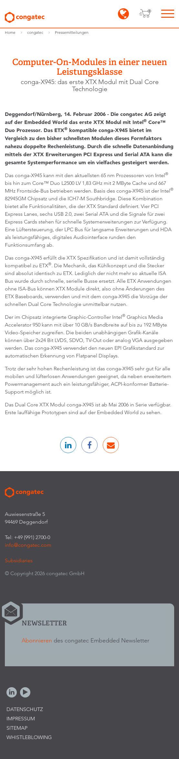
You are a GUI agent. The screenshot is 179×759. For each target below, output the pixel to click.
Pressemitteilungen (72, 32)
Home (10, 32)
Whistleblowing (29, 737)
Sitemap (16, 728)
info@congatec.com (28, 545)
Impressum (20, 719)
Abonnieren (37, 640)
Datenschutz (24, 709)
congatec (35, 32)
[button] (68, 445)
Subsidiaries (19, 560)
